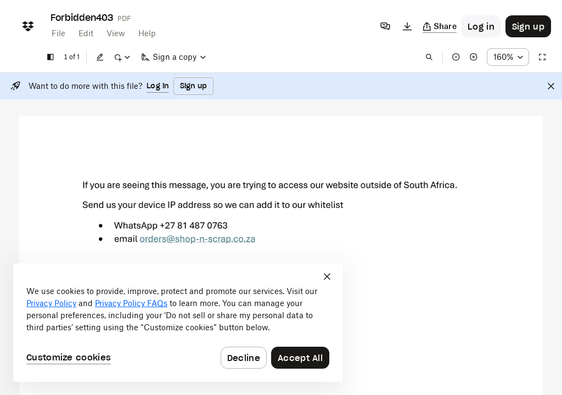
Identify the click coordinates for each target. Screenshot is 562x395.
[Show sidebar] (50, 57)
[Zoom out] (456, 57)
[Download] (407, 26)
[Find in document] (429, 57)
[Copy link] (440, 26)
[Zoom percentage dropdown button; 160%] (508, 57)
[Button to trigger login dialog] (481, 26)
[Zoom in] (473, 57)
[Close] (551, 86)
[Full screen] (542, 57)
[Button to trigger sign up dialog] (528, 26)
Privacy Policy (51, 303)
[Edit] (100, 57)
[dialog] (177, 322)
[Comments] (385, 26)
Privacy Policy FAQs (131, 303)
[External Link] (198, 242)
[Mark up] (122, 57)
